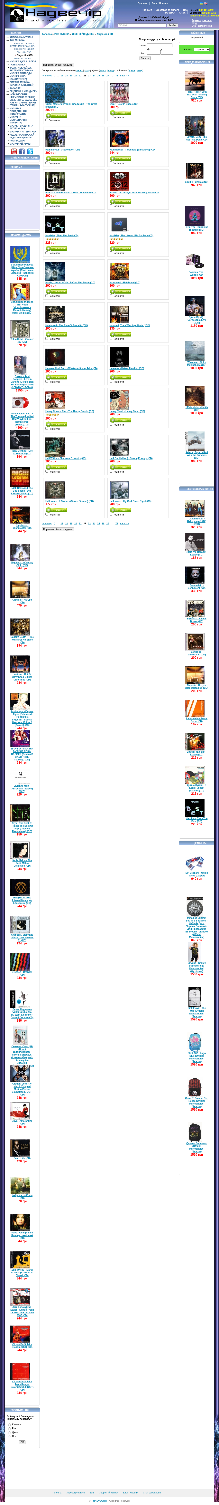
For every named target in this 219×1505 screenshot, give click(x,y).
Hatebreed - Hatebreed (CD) (125, 282)
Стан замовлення (202, 25)
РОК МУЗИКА (17, 40)
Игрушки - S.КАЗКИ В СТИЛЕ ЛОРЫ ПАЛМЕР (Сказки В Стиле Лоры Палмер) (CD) (22, 754)
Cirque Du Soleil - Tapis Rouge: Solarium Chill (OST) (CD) (22, 1385)
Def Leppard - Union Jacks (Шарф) (197, 874)
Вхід (194, 23)
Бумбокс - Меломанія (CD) (197, 653)
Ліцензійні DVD (24, 52)
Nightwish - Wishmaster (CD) (22, 526)
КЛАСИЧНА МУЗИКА (21, 37)
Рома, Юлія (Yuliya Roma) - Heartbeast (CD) (22, 1235)
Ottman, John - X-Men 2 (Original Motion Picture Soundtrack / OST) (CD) (22, 1089)
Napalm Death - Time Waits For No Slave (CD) (22, 640)
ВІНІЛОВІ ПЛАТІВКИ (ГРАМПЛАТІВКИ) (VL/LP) (22, 44)
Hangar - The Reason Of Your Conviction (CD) (70, 192)
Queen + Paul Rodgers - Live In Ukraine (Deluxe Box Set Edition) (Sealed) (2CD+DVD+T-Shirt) (22, 382)
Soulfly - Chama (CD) (196, 182)
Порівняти (54, 120)
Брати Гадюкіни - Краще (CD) (197, 753)
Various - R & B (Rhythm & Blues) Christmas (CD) (22, 677)
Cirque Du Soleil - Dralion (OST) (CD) (22, 1345)
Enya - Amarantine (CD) (22, 1122)
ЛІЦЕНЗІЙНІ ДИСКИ (24, 49)
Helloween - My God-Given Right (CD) (130, 501)
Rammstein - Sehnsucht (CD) (196, 586)
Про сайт (147, 10)
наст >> (124, 75)
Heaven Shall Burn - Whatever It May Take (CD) (71, 368)
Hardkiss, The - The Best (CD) (61, 235)
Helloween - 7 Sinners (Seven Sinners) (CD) (69, 501)
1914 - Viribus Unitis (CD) (197, 408)
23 (89, 75)
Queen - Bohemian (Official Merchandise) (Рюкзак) (196, 1147)
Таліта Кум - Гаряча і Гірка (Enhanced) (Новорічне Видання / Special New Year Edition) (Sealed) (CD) (22, 718)
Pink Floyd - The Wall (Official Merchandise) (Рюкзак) (197, 1012)
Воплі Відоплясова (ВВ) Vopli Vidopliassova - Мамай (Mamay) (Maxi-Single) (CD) (22, 307)
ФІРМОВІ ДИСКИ (22, 58)
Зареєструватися (202, 20)
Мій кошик (198, 33)
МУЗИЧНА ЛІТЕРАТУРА (23, 131)
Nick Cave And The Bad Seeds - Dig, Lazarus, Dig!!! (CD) (22, 491)
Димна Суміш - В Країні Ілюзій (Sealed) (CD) (196, 788)
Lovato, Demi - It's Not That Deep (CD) (196, 138)
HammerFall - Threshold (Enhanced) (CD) (133, 149)
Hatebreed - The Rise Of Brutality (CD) (66, 325)
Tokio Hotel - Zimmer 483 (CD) (22, 340)
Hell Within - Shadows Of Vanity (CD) (65, 458)
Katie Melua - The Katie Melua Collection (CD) (22, 863)
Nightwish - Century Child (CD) (22, 564)
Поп (14, 1436)
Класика (16, 1424)
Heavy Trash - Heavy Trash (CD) (127, 411)
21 (80, 75)
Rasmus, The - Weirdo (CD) (197, 273)
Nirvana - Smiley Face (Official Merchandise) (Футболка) (196, 967)
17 (62, 75)
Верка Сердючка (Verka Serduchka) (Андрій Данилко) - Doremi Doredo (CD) (22, 1013)
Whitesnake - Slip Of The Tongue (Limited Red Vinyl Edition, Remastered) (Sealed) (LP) (22, 419)
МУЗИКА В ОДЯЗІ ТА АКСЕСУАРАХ (21, 127)
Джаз (15, 1432)
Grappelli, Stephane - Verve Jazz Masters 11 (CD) (22, 937)
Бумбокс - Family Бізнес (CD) (196, 620)
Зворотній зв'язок (108, 1492)
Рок (14, 1428)
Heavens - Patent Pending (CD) (127, 368)
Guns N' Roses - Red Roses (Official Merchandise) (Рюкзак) (196, 1102)
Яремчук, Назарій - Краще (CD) (197, 553)
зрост (79, 70)
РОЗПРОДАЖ (17, 140)
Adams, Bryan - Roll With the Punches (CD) (197, 455)
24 (94, 75)
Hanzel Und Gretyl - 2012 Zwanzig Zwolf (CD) (135, 192)
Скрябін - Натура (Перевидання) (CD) (196, 686)
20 (75, 75)
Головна (142, 3)
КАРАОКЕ (15, 88)
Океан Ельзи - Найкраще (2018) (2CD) (196, 521)
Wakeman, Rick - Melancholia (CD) (196, 363)
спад (87, 70)
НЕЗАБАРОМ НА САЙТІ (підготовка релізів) (23, 136)
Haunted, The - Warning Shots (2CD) (130, 325)
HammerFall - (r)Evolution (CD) (62, 149)
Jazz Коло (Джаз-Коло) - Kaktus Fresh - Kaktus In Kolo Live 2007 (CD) (22, 1311)
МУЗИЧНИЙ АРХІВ (20, 143)
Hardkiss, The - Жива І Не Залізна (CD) (131, 235)
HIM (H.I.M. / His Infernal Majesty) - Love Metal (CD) (22, 900)
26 (103, 75)
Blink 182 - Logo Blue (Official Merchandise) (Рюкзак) (197, 1057)
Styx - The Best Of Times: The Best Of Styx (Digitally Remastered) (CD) (22, 827)
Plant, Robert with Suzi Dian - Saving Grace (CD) (197, 95)
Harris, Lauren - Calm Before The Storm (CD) (70, 282)
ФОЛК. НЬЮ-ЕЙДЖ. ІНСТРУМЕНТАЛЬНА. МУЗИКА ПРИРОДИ (22, 70)
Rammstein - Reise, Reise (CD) (197, 720)
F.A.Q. (182, 12)
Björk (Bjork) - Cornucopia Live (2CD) (196, 320)
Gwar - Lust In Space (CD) (124, 104)
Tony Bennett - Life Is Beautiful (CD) (22, 452)
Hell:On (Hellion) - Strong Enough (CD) (131, 458)
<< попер (47, 75)
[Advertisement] (22, 199)
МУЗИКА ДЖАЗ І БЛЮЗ (23, 61)
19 (71, 75)
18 (66, 75)
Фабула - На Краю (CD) (22, 1197)
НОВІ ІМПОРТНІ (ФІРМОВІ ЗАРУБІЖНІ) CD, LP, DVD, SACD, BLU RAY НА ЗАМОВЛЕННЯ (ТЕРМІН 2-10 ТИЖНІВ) (23, 100)
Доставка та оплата (167, 10)
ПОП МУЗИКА (17, 64)
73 (116, 75)
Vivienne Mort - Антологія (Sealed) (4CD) (22, 789)
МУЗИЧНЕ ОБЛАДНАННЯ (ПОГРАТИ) (18, 120)
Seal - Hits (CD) (22, 1158)
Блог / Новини (159, 3)
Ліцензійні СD (25, 55)
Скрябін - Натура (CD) (22, 601)
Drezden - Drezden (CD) (22, 973)
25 (98, 75)
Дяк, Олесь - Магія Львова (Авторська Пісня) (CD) (22, 1273)
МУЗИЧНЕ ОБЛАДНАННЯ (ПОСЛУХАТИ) (18, 111)
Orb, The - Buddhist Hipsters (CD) (197, 228)
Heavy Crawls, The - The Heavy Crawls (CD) (69, 411)
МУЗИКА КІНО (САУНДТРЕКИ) (18, 78)
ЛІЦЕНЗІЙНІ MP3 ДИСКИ (23, 91)
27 (107, 75)
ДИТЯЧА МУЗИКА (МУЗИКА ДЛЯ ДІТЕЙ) (22, 83)
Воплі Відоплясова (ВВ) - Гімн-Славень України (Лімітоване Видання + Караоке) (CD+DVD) (22, 270)
